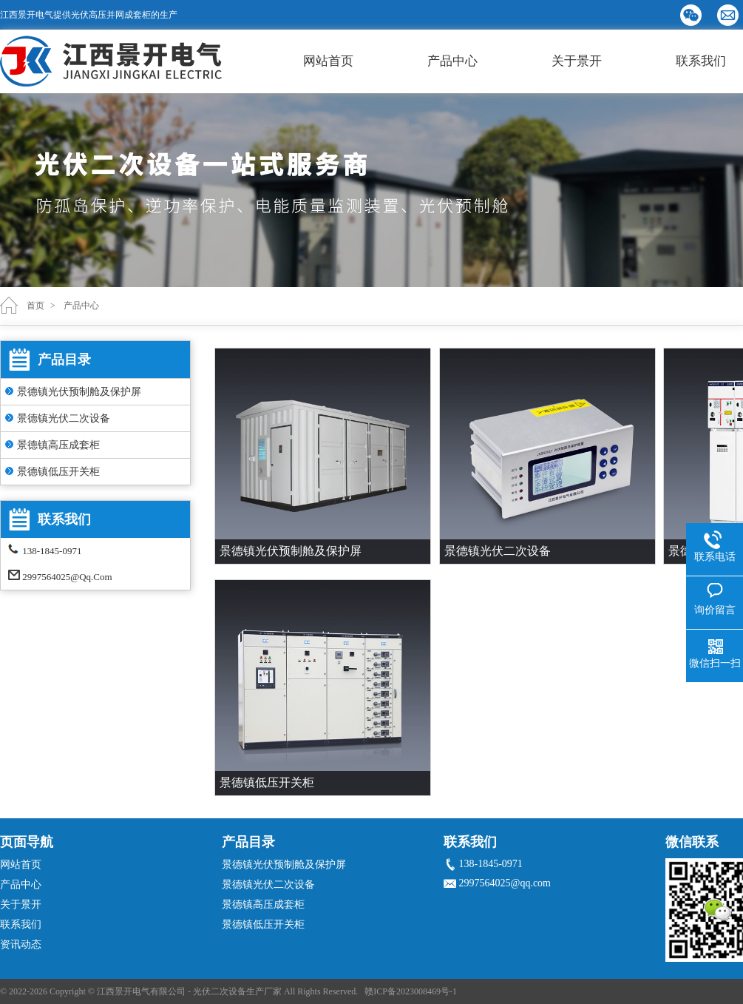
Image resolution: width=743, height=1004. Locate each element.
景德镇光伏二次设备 (63, 418)
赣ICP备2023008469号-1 (410, 991)
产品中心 (452, 61)
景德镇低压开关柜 (58, 471)
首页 (35, 305)
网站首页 (328, 61)
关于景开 (577, 61)
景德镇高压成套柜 (58, 445)
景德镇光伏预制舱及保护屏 (79, 391)
